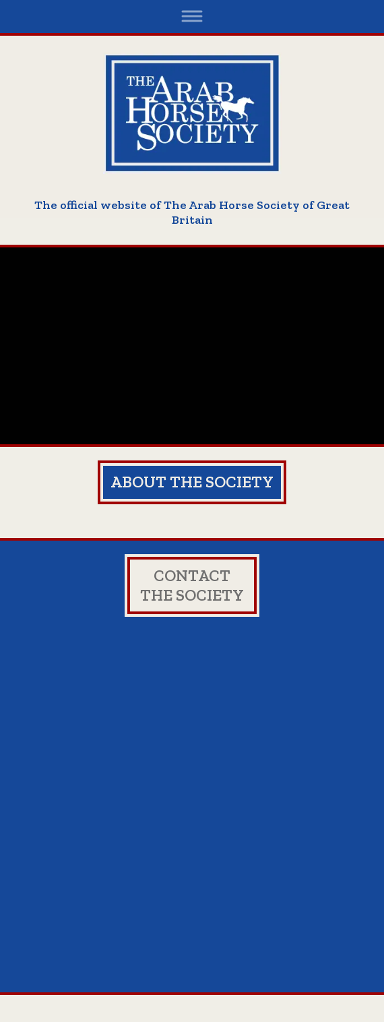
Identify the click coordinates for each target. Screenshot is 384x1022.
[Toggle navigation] (192, 16)
